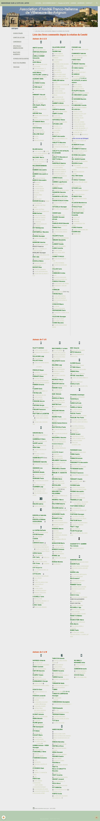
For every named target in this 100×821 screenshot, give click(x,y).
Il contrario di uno (78, 118)
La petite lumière (59, 553)
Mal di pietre (36, 66)
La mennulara (38, 60)
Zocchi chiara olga (80, 677)
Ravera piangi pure (77, 576)
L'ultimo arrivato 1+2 (40, 159)
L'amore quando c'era (40, 441)
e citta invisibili (58, 66)
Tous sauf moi (57, 466)
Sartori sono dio (39, 673)
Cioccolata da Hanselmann (41, 576)
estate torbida (39, 603)
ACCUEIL (38, 3)
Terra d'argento (38, 358)
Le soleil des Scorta (40, 445)
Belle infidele (38, 536)
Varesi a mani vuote (59, 733)
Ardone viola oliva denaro (41, 119)
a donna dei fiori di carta (61, 180)
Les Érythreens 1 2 (59, 781)
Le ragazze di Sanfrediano (79, 522)
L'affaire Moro (38, 708)
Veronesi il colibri (59, 760)
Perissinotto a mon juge (79, 466)
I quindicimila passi (59, 716)
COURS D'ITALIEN (18, 33)
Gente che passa (59, 481)
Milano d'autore (38, 517)
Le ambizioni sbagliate (60, 535)
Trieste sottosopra (59, 308)
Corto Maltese (76, 529)
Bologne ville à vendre (58, 352)
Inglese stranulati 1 (40, 506)
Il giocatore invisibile (78, 516)
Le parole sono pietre (40, 561)
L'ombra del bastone (60, 298)
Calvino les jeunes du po (61, 78)
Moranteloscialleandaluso (60, 522)
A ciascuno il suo (39, 698)
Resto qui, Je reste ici (39, 161)
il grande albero (58, 673)
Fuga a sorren (77, 147)
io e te (36, 101)
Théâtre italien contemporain (80, 566)
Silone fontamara (39, 725)
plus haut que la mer (59, 462)
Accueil (35, 29)
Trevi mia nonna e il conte (61, 712)
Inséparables (75, 495)
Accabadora (56, 564)
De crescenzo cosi (79, 97)
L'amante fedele (39, 234)
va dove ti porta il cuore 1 (61, 675)
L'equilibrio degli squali (41, 244)
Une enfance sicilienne (60, 225)
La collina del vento (40, 50)
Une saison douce (39, 70)
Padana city (57, 161)
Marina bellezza (39, 140)
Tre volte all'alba (39, 190)
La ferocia (37, 540)
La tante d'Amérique (40, 704)
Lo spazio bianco (77, 409)
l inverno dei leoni (39, 132)
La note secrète (58, 545)
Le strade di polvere (40, 590)
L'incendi (39, 743)
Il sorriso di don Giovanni (78, 580)
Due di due (76, 70)
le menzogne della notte (41, 255)
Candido (36, 700)
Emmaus (36, 184)
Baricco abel (37, 199)
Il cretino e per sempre (41, 415)
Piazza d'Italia (58, 667)
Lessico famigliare (39, 474)
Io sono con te (57, 446)
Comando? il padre (77, 481)
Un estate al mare (59, 321)
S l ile (35, 770)
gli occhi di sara (78, 103)
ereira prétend (58, 664)
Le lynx (36, 138)
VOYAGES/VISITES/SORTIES (22, 58)
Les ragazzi (75, 432)
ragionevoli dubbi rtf (60, 171)
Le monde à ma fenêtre (61, 777)
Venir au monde (58, 458)
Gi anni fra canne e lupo (41, 582)
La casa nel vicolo (59, 483)
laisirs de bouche (59, 194)
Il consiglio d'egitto (39, 706)
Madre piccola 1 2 (39, 85)
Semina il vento (76, 464)
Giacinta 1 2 (57, 126)
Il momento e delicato (40, 99)
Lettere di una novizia (78, 487)
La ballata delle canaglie (79, 587)
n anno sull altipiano (41, 607)
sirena (55, 221)
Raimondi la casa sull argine (80, 562)
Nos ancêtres (58, 72)
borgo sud (76, 217)
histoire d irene (77, 111)
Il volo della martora (59, 296)
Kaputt (54, 363)
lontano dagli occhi (78, 211)
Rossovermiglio (58, 242)
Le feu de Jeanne (59, 547)
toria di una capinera (60, 754)
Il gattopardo (57, 698)
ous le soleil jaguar (60, 74)
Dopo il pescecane (59, 369)
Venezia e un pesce (40, 679)
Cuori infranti (38, 578)
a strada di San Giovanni (61, 64)
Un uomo (39, 366)
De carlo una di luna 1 (79, 72)
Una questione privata (40, 374)
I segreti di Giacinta (40, 502)
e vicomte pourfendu (60, 68)
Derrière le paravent (59, 354)
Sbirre (55, 155)
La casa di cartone (58, 506)
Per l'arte (56, 132)
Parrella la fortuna (77, 411)
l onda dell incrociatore (78, 548)
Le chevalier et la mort (40, 702)
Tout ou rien (37, 729)
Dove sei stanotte (77, 601)
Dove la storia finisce (78, 493)
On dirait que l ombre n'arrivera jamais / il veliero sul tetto (79, 634)
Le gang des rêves (78, 194)
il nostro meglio (38, 403)
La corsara (75, 471)
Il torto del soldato (78, 122)
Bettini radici (38, 230)
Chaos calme (57, 758)
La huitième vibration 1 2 (41, 601)
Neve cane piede (58, 516)
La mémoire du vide (40, 395)
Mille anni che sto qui (60, 744)
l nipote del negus (59, 89)
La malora (37, 372)
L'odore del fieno (39, 209)
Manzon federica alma (60, 386)
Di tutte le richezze (40, 217)
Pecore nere (36, 523)
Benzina (36, 754)
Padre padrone (38, 555)
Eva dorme (56, 464)
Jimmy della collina (59, 144)
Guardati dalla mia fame (40, 77)
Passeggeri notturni (59, 169)
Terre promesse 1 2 (40, 68)
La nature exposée (78, 126)
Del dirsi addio (38, 399)
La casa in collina (77, 440)
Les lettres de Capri (40, 741)
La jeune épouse (39, 188)
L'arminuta (76, 221)
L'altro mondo (38, 397)
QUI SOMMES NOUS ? (49, 3)
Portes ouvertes (39, 712)
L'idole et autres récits (78, 438)
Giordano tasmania (39, 484)
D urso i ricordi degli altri (80, 229)
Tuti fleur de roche (59, 722)
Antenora (56, 454)
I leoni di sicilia (38, 130)
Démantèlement (76, 582)
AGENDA (73, 3)
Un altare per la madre (60, 111)
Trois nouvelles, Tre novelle (80, 502)
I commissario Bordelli (61, 764)
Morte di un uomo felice (41, 407)
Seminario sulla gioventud (42, 259)
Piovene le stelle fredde (79, 489)
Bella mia (76, 219)
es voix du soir (39, 476)
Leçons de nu (38, 733)
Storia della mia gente (78, 350)
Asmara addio (77, 178)
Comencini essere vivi (60, 279)
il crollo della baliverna (40, 271)
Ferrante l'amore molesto (41, 382)
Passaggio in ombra (79, 205)
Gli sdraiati (37, 720)
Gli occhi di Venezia (40, 172)
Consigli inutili (57, 367)
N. (34, 386)
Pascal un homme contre (79, 415)
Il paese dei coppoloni (60, 122)
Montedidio (76, 134)
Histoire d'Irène (77, 115)
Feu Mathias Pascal (80, 504)
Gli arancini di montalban (61, 84)
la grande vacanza (77, 405)
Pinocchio (57, 271)
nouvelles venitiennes (78, 397)
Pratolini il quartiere (77, 524)
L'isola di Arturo (58, 520)
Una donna (37, 81)
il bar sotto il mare (39, 219)
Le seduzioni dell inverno (79, 574)
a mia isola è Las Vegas (61, 283)
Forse (36, 580)
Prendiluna (37, 226)
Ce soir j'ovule (58, 250)
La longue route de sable (79, 419)
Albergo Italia (38, 599)
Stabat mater (38, 677)
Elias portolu (77, 165)
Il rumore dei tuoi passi (80, 66)
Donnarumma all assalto (79, 369)
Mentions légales (44, 818)
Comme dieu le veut (40, 97)
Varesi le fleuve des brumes (62, 735)
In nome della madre (79, 124)
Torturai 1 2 (57, 134)
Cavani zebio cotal (59, 215)
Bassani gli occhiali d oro (41, 211)
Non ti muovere (58, 456)
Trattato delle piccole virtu (80, 386)
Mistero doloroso (77, 382)
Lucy (55, 275)
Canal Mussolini (76, 460)
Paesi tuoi (75, 442)
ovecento (38, 182)
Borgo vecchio (58, 49)
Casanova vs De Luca (60, 198)
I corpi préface (38, 186)
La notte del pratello (60, 246)
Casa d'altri (76, 62)
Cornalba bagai (58, 292)
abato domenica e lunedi (81, 93)
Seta (35, 197)
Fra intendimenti (39, 54)
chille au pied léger (39, 215)
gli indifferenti (57, 533)
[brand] (15, 3)
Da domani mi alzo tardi (79, 452)
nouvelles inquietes (40, 269)
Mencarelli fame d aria (60, 470)
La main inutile (38, 588)
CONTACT (89, 3)
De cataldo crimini (78, 89)
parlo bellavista (76, 186)
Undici (55, 425)
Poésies (74, 430)
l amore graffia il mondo (79, 613)
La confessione (38, 739)
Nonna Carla (76, 234)
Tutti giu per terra (59, 318)
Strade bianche (76, 593)
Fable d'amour (58, 551)
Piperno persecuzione (78, 498)
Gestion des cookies (55, 818)
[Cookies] (4, 817)
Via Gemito (37, 762)
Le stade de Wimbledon (80, 161)
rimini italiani (77, 84)
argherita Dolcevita (41, 224)
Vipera (75, 101)
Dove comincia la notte (60, 785)
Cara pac (36, 470)
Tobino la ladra (58, 691)
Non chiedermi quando (80, 107)
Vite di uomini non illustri (79, 518)
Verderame (56, 396)
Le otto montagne (59, 263)
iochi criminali (78, 86)
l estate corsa (38, 411)
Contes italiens (58, 53)
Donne (55, 82)
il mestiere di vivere (78, 436)
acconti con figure (59, 669)
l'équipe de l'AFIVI (63, 3)
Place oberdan (76, 401)
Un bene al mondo (38, 155)
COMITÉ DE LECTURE (45, 29)
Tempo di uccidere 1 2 (40, 391)
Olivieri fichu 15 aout (78, 365)
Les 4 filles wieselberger (61, 238)
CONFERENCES (18, 41)
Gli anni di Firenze (39, 178)
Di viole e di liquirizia (78, 373)
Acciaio (36, 136)
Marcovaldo (57, 70)
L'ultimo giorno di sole (40, 350)
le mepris (56, 537)
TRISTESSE (16, 69)
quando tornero (37, 163)
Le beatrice (37, 221)
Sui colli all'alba (58, 350)
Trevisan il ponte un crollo (61, 718)
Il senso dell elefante (59, 502)
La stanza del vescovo (60, 229)
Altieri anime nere (39, 89)
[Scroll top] (96, 817)
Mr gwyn (36, 192)
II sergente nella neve (78, 622)
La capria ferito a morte (41, 532)
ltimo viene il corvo (60, 76)
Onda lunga (37, 460)
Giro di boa (57, 86)
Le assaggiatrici (76, 508)
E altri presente (38, 151)
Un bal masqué (38, 749)
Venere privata (38, 683)
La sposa (56, 306)
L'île (35, 776)
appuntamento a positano (41, 664)
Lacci (35, 760)
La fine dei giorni (78, 157)
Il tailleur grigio (58, 91)
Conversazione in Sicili (60, 789)
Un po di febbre (76, 456)
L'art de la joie (38, 662)
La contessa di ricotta (40, 64)
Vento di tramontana (40, 669)
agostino (56, 531)
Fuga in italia (38, 737)
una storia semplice (40, 710)
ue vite (56, 710)
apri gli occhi (75, 618)
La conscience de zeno (41, 789)
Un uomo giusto (38, 756)
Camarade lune (38, 168)
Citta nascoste (58, 477)
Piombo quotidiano (77, 605)
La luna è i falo (76, 444)
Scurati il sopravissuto (40, 716)
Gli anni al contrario (59, 687)
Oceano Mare (38, 195)
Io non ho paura (38, 103)
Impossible (76, 120)
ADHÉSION (81, 3)
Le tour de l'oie (77, 132)
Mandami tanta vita (78, 209)
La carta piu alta (58, 381)
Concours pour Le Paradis (79, 597)
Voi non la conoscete (60, 277)
